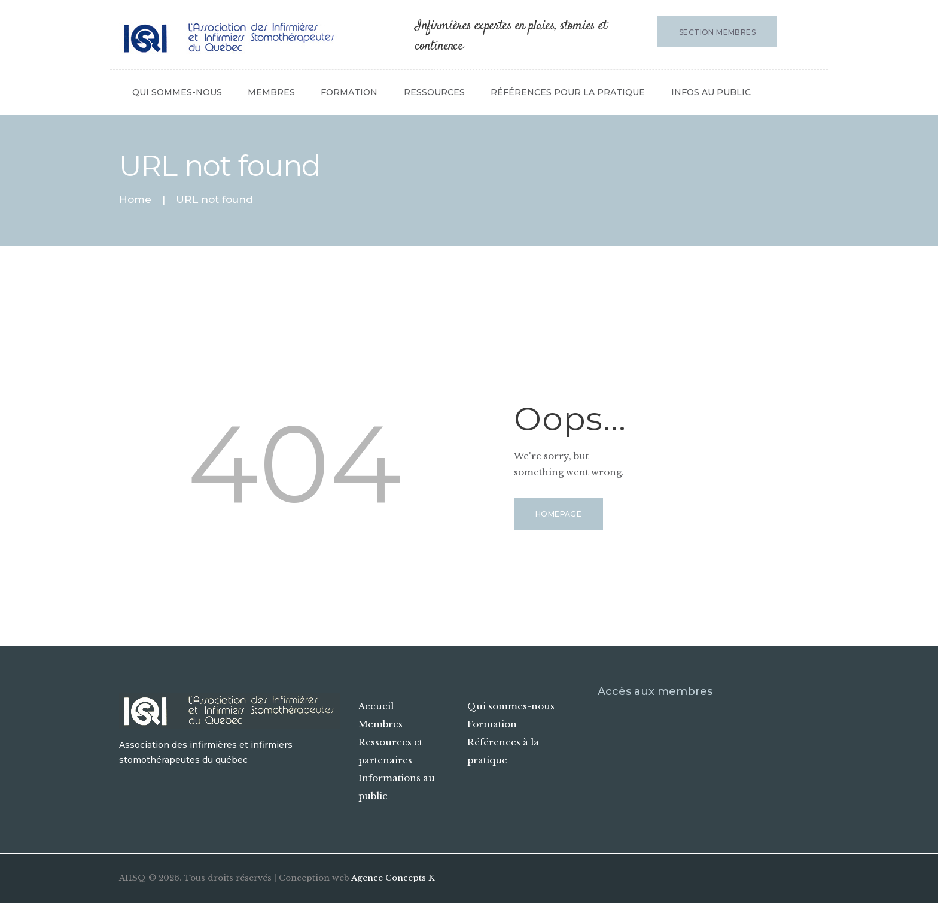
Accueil (376, 706)
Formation (492, 724)
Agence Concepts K (393, 878)
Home (135, 199)
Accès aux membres (655, 691)
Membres (380, 724)
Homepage (558, 513)
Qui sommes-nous (511, 706)
